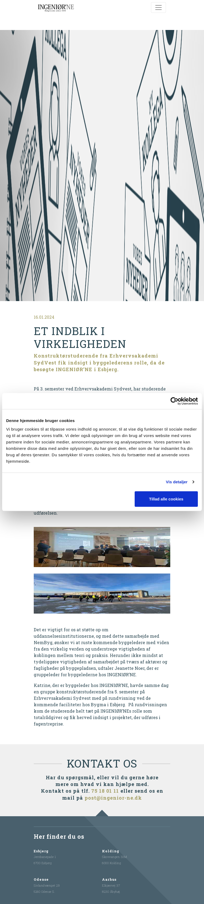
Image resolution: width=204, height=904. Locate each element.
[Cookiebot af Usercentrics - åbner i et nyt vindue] (174, 401)
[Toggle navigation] (158, 7)
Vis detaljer (177, 482)
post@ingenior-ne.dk (113, 796)
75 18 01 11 (105, 789)
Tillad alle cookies (166, 498)
